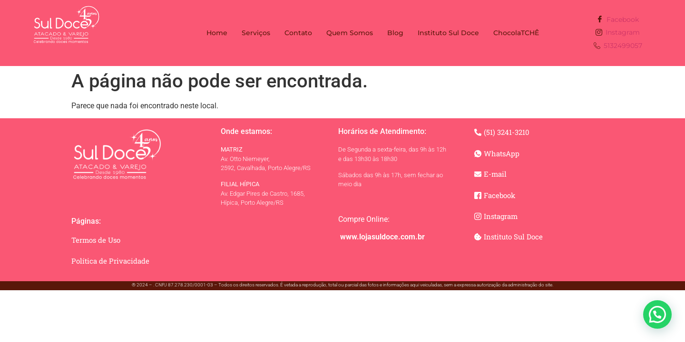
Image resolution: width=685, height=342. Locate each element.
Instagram (618, 33)
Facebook (618, 20)
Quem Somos (349, 32)
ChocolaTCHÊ (516, 32)
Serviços (256, 32)
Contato (298, 32)
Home (216, 32)
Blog (395, 32)
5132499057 (618, 46)
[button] (657, 314)
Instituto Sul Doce (448, 32)
